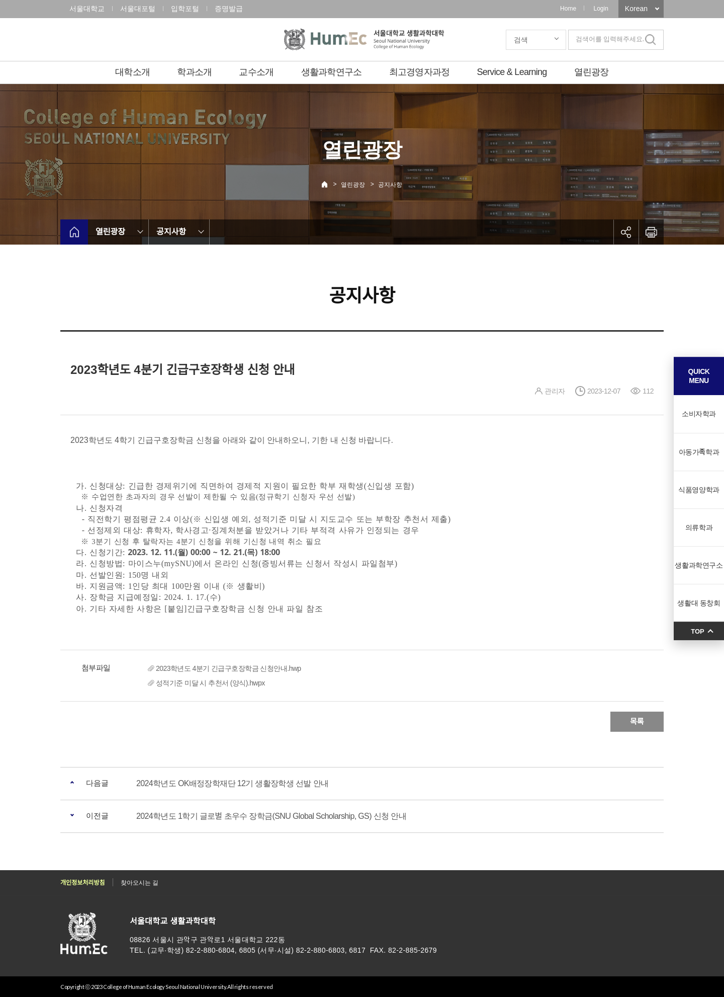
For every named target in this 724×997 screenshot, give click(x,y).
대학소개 (132, 72)
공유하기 (626, 232)
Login (600, 8)
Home (568, 8)
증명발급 (229, 9)
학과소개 (194, 72)
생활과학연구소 (331, 72)
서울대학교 (87, 9)
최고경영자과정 (419, 72)
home (74, 232)
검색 (521, 40)
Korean (636, 9)
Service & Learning (512, 72)
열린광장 (591, 72)
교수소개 (256, 72)
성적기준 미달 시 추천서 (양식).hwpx (210, 683)
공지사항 (390, 184)
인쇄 (651, 232)
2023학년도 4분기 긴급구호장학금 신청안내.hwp (228, 668)
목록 (637, 721)
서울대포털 (137, 9)
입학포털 (185, 9)
